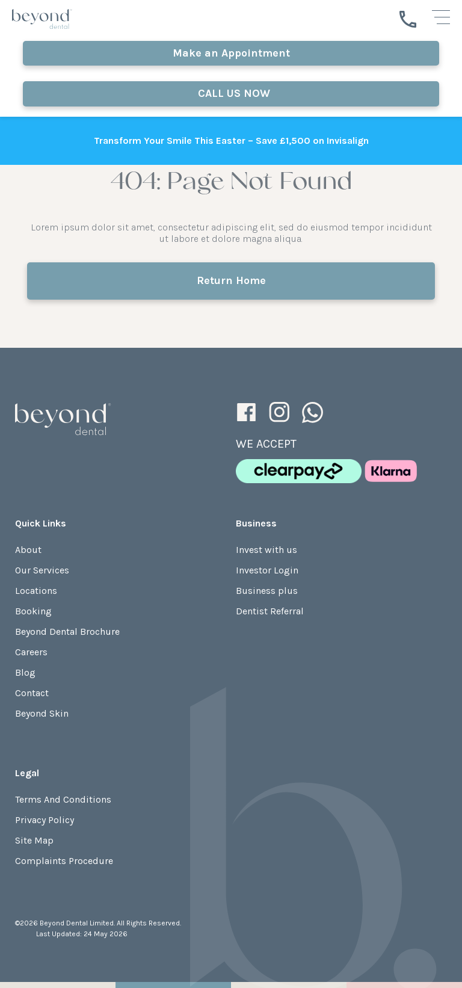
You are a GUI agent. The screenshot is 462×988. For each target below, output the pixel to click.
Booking (33, 611)
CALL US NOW (231, 93)
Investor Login (267, 570)
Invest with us (266, 549)
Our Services (42, 570)
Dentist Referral (270, 611)
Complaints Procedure (64, 860)
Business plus (267, 590)
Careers (31, 652)
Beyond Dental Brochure (67, 631)
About (28, 549)
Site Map (34, 840)
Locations (36, 590)
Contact (32, 693)
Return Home (231, 280)
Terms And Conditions (63, 799)
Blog (25, 672)
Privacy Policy (44, 820)
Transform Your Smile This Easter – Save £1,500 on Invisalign (231, 140)
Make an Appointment (231, 53)
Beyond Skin (42, 713)
